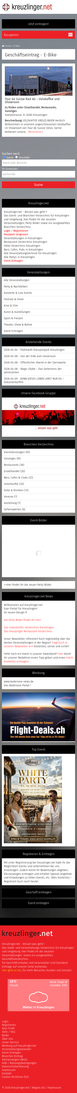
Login (7, 230)
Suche (38, 184)
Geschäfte (22, 157)
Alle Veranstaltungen (16, 280)
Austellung (10, 503)
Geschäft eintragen (38, 892)
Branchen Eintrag (12, 1056)
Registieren (9, 1025)
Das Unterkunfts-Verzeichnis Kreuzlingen (29, 627)
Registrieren (20, 230)
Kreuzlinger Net (27, 7)
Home (6, 46)
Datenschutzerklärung (15, 1066)
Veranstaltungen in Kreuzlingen (23, 238)
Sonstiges (11, 111)
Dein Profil (8, 1028)
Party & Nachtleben (16, 286)
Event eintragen (38, 903)
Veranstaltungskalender (16, 1049)
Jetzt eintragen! (38, 24)
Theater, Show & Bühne (18, 324)
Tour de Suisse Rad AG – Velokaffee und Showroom (32, 100)
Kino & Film (11, 305)
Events (8, 157)
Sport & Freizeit (13, 318)
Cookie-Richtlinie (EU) (15, 1077)
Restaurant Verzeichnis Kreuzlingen (25, 242)
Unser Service (10, 1042)
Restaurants (48, 107)
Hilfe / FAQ (8, 1032)
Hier (60, 653)
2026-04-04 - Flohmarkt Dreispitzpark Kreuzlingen (34, 350)
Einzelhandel (32, 107)
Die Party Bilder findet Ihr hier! (22, 620)
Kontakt (6, 1073)
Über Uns (7, 1038)
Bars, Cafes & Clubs (16, 477)
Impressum (9, 1070)
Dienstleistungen (14, 452)
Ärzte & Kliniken (13, 490)
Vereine (8, 496)
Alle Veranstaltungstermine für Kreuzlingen (30, 253)
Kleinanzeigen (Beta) (14, 1059)
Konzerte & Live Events (18, 293)
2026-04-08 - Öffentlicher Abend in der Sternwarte (35, 362)
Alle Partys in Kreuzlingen (19, 257)
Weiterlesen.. (36, 132)
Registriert (10, 881)
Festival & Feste (14, 299)
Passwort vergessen (16, 234)
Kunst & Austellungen (17, 312)
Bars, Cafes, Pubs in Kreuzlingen (23, 249)
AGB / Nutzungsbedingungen (19, 1063)
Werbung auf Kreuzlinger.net (19, 1045)
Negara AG (38, 1087)
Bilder (5, 1035)
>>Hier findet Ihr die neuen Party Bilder (27, 584)
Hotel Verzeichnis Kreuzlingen (22, 245)
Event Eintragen (13, 260)
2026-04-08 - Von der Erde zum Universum (30, 356)
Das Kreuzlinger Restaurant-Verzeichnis (28, 631)
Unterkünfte (11, 484)
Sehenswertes (12, 509)
